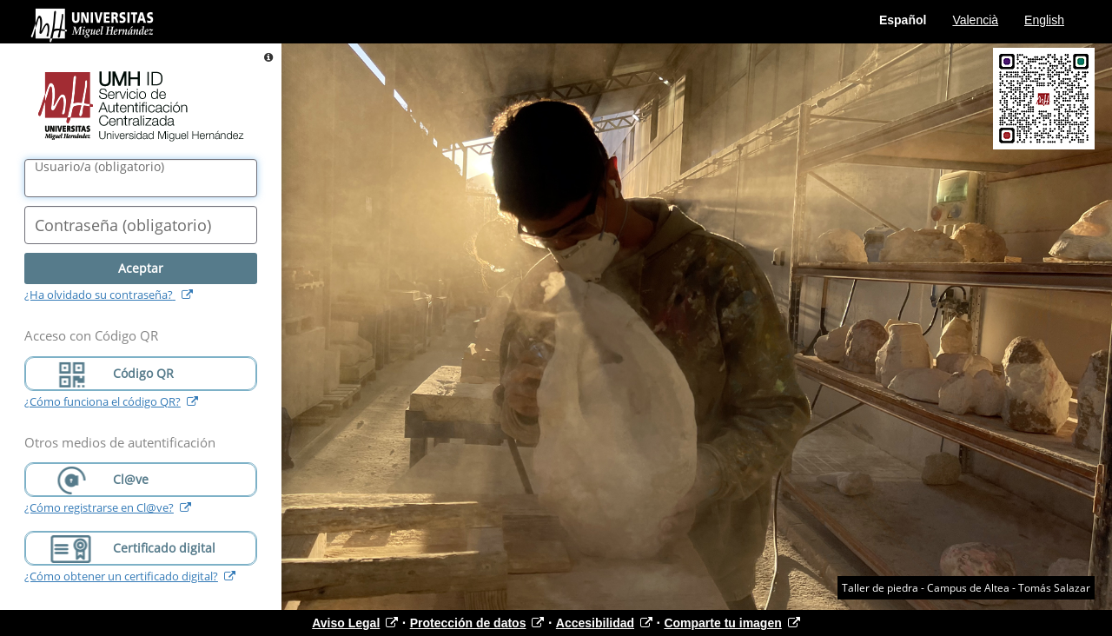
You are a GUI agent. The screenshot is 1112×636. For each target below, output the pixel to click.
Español (902, 20)
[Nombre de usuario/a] (140, 178)
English (1044, 20)
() (99, 167)
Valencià (975, 20)
